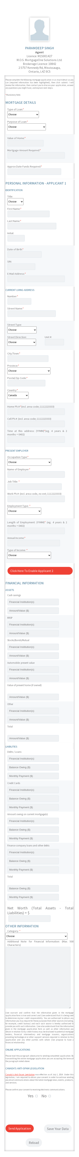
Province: (13, 365)
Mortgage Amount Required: (24, 150)
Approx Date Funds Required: (24, 166)
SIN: (9, 261)
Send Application (19, 1128)
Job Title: (13, 481)
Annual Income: (16, 538)
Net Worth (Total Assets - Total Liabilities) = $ (40, 910)
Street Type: (14, 324)
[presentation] (34, 1110)
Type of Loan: (15, 109)
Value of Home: (16, 138)
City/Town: (13, 353)
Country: (12, 390)
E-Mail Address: (16, 273)
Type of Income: (17, 550)
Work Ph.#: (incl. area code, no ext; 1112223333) (34, 493)
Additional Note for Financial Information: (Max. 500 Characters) (40, 943)
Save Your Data (58, 1128)
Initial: (10, 233)
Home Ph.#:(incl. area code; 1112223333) (30, 406)
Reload (34, 1142)
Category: (13, 931)
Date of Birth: (15, 249)
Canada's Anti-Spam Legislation (20, 1074)
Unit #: (48, 337)
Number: (12, 296)
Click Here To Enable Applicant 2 (31, 571)
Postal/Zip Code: (17, 378)
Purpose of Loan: (17, 121)
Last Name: (14, 221)
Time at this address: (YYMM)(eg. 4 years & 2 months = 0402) (37, 432)
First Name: (14, 209)
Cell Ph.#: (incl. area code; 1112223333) (29, 418)
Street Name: (15, 308)
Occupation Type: (18, 457)
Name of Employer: (18, 469)
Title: (10, 196)
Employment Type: (18, 506)
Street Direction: (17, 337)
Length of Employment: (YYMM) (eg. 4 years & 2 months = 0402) (37, 524)
